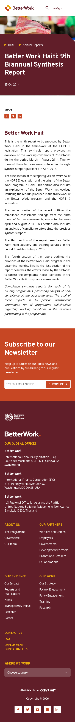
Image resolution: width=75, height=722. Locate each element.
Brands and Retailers (52, 556)
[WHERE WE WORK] (37, 672)
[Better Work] (22, 434)
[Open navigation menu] (68, 8)
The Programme (14, 532)
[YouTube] (37, 709)
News (8, 600)
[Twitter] (27, 709)
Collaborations (48, 562)
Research (10, 612)
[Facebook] (18, 709)
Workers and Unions (52, 532)
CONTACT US (13, 633)
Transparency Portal (17, 606)
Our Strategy (47, 583)
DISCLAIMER (27, 690)
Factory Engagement (52, 589)
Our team (10, 544)
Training (44, 601)
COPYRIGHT (47, 691)
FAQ (7, 639)
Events (8, 618)
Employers (46, 538)
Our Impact (11, 583)
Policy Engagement (52, 595)
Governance (12, 538)
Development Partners (54, 550)
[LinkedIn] (57, 709)
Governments (48, 544)
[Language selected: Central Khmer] (58, 8)
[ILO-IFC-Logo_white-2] (14, 417)
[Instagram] (47, 709)
